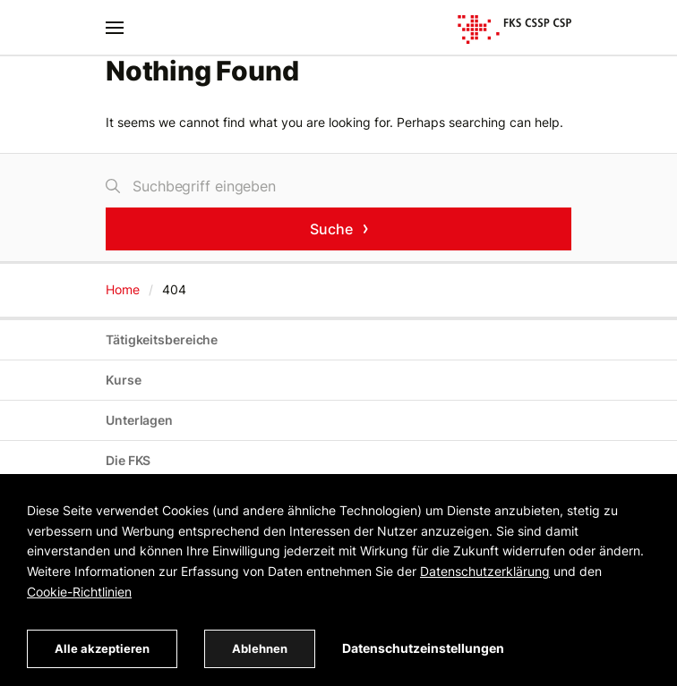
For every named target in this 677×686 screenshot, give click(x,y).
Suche (331, 228)
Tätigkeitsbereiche (162, 339)
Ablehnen (259, 648)
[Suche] (338, 186)
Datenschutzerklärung (485, 571)
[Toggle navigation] (115, 28)
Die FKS (128, 460)
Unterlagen (139, 419)
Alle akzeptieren (102, 648)
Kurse (123, 379)
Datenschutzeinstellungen (423, 647)
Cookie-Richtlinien (79, 591)
